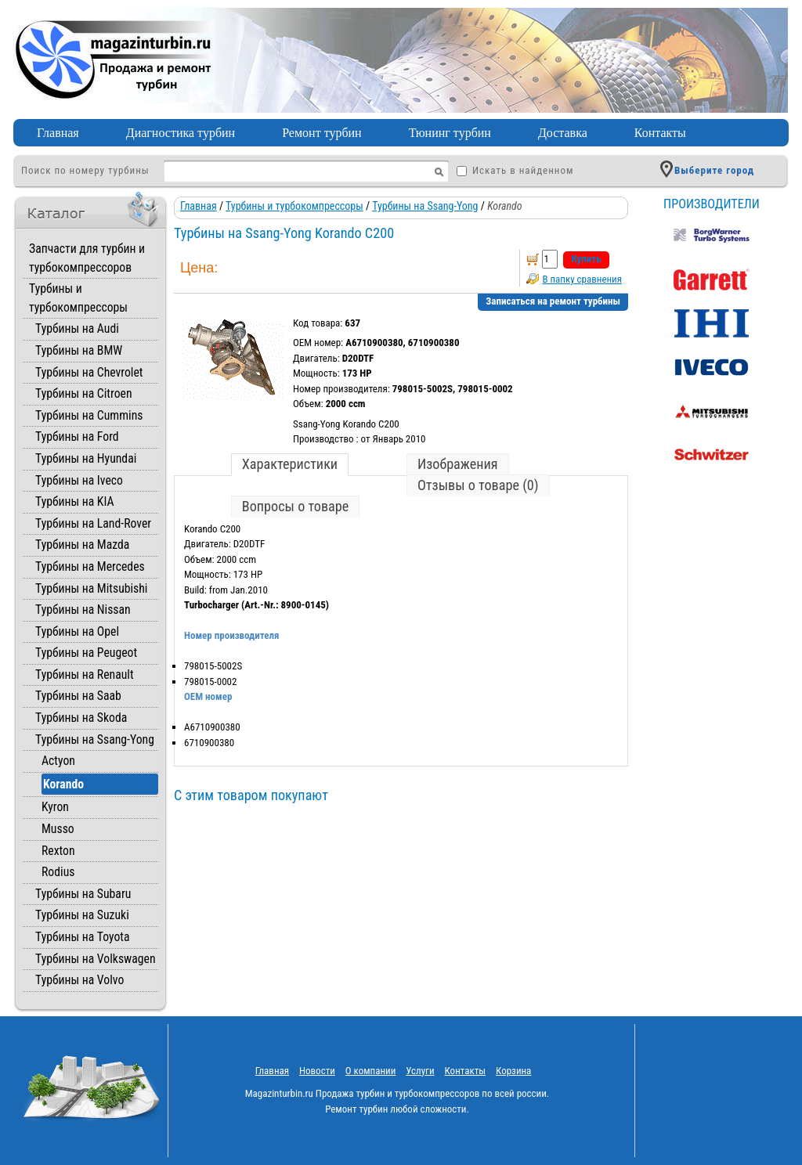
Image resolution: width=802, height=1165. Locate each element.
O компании (370, 1071)
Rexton (58, 850)
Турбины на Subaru (83, 893)
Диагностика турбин (180, 132)
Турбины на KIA (74, 501)
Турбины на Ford (77, 436)
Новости (317, 1071)
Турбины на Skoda (81, 717)
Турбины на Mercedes (90, 566)
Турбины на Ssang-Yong (94, 739)
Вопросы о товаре (295, 506)
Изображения (457, 464)
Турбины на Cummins (89, 415)
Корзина (513, 1071)
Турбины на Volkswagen (95, 958)
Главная (58, 132)
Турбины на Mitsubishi (91, 588)
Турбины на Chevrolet (89, 372)
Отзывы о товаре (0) (478, 485)
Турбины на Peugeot (86, 652)
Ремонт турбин (322, 132)
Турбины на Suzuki (82, 914)
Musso (58, 828)
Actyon (58, 760)
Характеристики (290, 464)
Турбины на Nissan (83, 609)
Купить (586, 259)
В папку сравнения (582, 279)
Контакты (660, 132)
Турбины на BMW (78, 350)
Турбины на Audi (77, 328)
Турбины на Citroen (83, 393)
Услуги (420, 1071)
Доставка (562, 132)
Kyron (55, 806)
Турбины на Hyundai (85, 458)
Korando (63, 784)
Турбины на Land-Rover (93, 523)
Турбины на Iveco (79, 480)
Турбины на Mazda (82, 544)
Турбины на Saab (78, 695)
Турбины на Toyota (82, 936)
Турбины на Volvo (79, 979)
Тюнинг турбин (450, 132)
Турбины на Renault (84, 674)
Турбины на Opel (77, 631)
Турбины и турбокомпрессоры (294, 206)
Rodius (58, 871)
